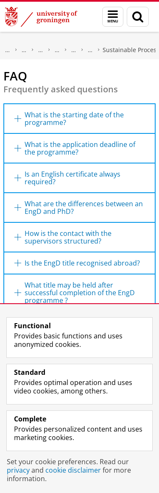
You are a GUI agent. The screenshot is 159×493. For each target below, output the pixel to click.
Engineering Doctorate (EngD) (90, 50)
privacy (18, 470)
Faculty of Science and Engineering (24, 50)
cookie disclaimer (73, 470)
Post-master (74, 50)
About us (7, 50)
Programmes (57, 50)
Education (40, 50)
